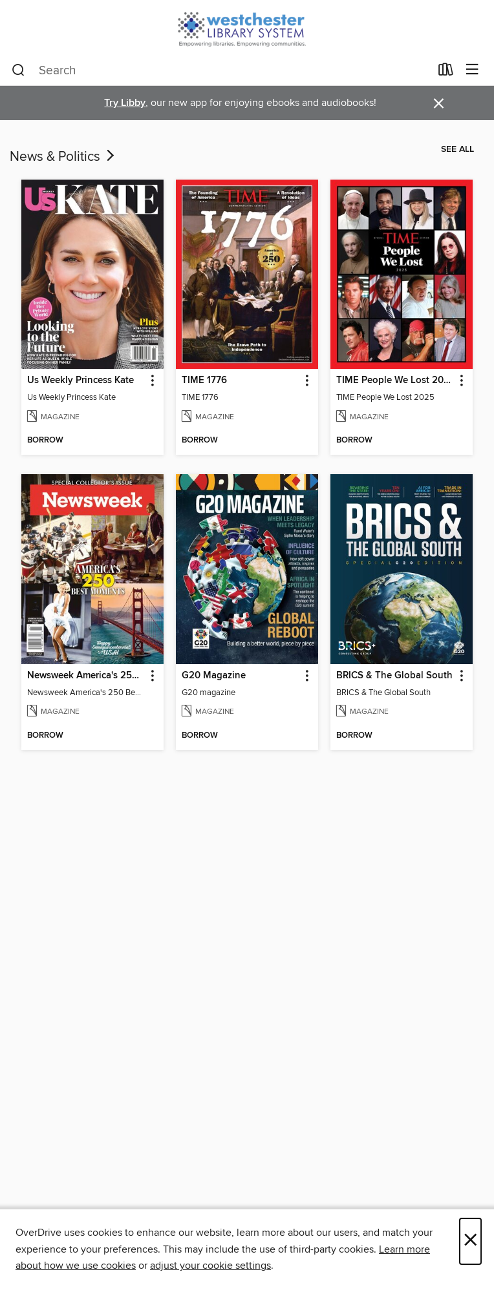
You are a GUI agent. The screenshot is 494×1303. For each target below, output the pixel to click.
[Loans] (446, 72)
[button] (151, 381)
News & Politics (63, 157)
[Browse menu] (472, 70)
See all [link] (457, 149)
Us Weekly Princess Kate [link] (80, 380)
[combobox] (220, 70)
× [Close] (470, 1241)
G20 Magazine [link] (214, 676)
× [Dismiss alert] (439, 104)
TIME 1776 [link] (204, 380)
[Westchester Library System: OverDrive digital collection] (247, 27)
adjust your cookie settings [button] (210, 1265)
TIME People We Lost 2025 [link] (395, 380)
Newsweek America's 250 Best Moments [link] (86, 676)
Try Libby (124, 103)
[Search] (18, 70)
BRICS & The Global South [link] (394, 676)
